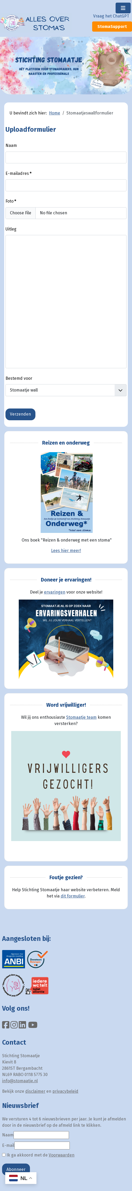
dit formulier (73, 896)
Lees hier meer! (66, 550)
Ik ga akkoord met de (38, 1155)
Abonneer (16, 1169)
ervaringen (54, 592)
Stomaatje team (81, 717)
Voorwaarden (61, 1155)
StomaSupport (112, 26)
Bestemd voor (18, 378)
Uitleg (10, 229)
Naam (11, 145)
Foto (10, 201)
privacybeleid (65, 1091)
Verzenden (20, 414)
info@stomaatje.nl (20, 1080)
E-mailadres (18, 173)
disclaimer (35, 1091)
